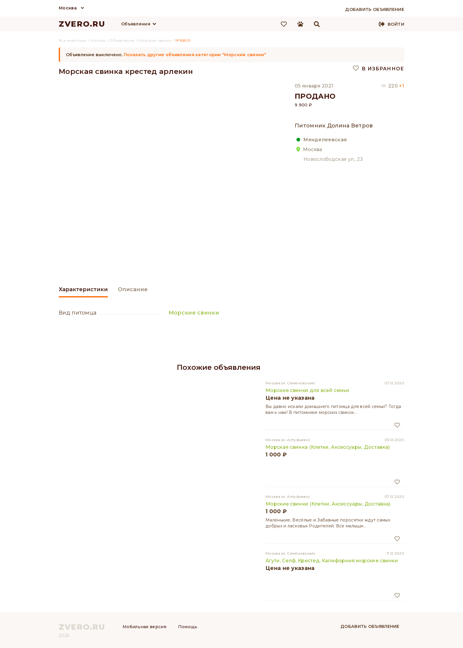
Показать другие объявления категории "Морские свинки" (195, 54)
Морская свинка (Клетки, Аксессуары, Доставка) (327, 447)
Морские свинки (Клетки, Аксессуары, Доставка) (328, 504)
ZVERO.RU (82, 24)
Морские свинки (194, 313)
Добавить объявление (370, 626)
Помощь (188, 626)
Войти (396, 24)
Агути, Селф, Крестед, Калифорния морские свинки (331, 560)
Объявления (135, 24)
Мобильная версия (144, 626)
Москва (68, 8)
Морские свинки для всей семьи (307, 390)
